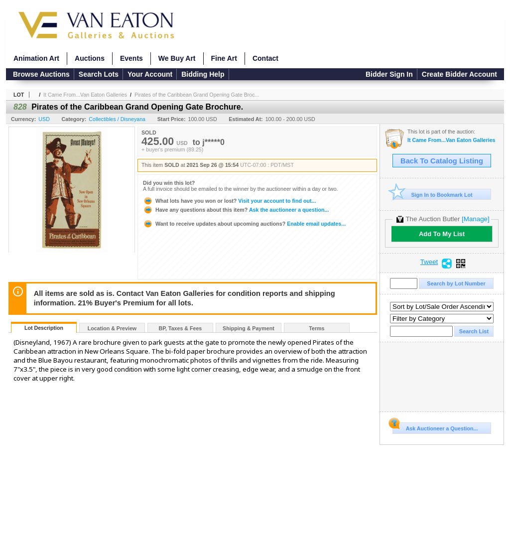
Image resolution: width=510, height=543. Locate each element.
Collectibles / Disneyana (117, 119)
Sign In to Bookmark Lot (432, 194)
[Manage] (475, 219)
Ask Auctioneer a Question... (435, 426)
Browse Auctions (41, 74)
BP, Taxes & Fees (180, 328)
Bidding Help (202, 74)
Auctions (90, 58)
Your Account (150, 74)
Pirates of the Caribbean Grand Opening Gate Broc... (196, 95)
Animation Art (36, 58)
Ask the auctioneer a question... (236, 210)
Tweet (429, 262)
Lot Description (43, 328)
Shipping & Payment (248, 328)
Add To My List (442, 234)
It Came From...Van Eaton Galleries (85, 95)
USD (44, 119)
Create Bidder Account (459, 74)
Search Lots (99, 74)
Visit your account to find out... (229, 201)
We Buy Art (177, 58)
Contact (265, 58)
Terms (316, 328)
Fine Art (224, 58)
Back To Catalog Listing (441, 161)
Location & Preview (112, 328)
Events (131, 58)
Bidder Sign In (389, 74)
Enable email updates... (244, 224)
